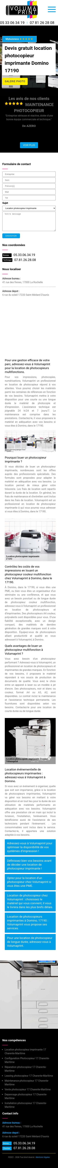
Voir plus (29, 145)
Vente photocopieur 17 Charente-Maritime (28, 1089)
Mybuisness (19, 39)
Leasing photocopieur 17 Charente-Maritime (29, 1075)
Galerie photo (15, 81)
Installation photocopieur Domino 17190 (22, 989)
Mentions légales (43, 1157)
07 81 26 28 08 (42, 23)
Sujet (5, 202)
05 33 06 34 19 (12, 23)
